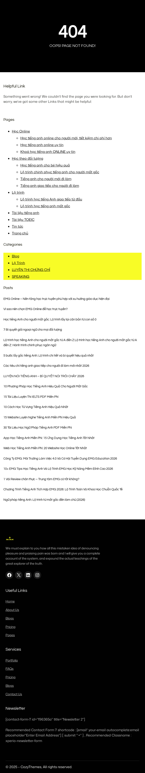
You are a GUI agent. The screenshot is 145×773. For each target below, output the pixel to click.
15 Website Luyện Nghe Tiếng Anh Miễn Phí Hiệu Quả (39, 417)
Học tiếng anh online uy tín (41, 144)
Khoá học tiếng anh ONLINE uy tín (47, 151)
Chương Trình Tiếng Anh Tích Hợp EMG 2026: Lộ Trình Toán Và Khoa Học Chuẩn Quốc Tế (62, 489)
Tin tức (17, 226)
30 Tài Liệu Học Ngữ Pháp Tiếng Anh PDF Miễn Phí (37, 427)
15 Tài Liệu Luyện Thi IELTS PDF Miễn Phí (30, 396)
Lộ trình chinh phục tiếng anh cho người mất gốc (59, 172)
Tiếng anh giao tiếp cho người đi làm (49, 185)
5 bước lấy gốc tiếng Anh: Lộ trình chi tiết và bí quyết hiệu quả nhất (48, 355)
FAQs (10, 668)
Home (10, 601)
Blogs (10, 618)
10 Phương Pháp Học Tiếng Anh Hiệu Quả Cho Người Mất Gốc (45, 386)
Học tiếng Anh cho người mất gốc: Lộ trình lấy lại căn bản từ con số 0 (49, 319)
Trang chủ (20, 233)
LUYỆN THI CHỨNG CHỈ (31, 269)
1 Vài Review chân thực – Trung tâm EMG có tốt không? (41, 479)
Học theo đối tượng (27, 158)
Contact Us (14, 694)
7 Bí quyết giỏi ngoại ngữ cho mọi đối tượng (32, 329)
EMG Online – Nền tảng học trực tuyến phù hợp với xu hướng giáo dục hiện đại (56, 298)
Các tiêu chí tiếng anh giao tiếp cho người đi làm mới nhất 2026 (46, 365)
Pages (10, 635)
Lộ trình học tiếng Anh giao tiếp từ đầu (51, 199)
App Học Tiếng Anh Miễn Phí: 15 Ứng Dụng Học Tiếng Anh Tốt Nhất (48, 438)
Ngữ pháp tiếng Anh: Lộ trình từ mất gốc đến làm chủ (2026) (44, 499)
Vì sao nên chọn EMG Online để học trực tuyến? (35, 309)
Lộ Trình (18, 263)
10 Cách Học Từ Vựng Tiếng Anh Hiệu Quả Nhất (35, 407)
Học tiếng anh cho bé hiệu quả (45, 165)
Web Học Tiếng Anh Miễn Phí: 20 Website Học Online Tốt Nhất (45, 448)
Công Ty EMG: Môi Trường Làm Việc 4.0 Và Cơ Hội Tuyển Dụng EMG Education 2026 (60, 458)
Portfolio (12, 660)
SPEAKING (20, 276)
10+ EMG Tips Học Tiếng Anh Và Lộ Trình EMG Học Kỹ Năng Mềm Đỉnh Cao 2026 (58, 468)
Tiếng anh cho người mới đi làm (45, 178)
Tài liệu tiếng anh (25, 212)
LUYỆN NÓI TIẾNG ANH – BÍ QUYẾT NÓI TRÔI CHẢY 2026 (43, 376)
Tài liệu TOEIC (23, 219)
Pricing (10, 627)
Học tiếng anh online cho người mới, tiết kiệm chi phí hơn (66, 138)
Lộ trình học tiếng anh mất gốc (45, 206)
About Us (12, 610)
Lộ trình (18, 192)
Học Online (21, 131)
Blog (15, 256)
